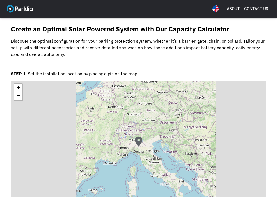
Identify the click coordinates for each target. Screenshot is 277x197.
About (233, 9)
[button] (139, 146)
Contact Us (256, 9)
